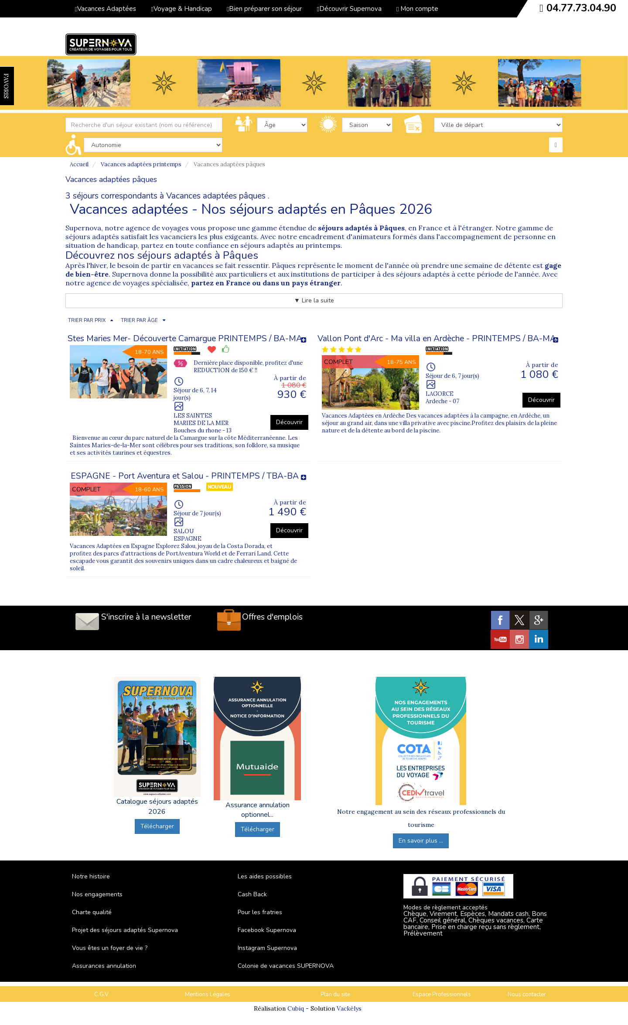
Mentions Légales (207, 994)
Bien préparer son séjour (264, 8)
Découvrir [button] (289, 422)
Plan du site (335, 994)
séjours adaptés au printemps (290, 245)
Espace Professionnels (442, 994)
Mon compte (417, 8)
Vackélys (349, 1008)
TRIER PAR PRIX (87, 320)
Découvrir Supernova (349, 8)
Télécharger (157, 826)
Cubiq (295, 1008)
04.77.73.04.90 (581, 8)
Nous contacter (527, 994)
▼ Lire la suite (314, 300)
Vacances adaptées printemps (141, 164)
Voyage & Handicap (181, 8)
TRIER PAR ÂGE (139, 320)
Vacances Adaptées (105, 8)
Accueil (79, 164)
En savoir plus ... (421, 840)
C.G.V (101, 994)
